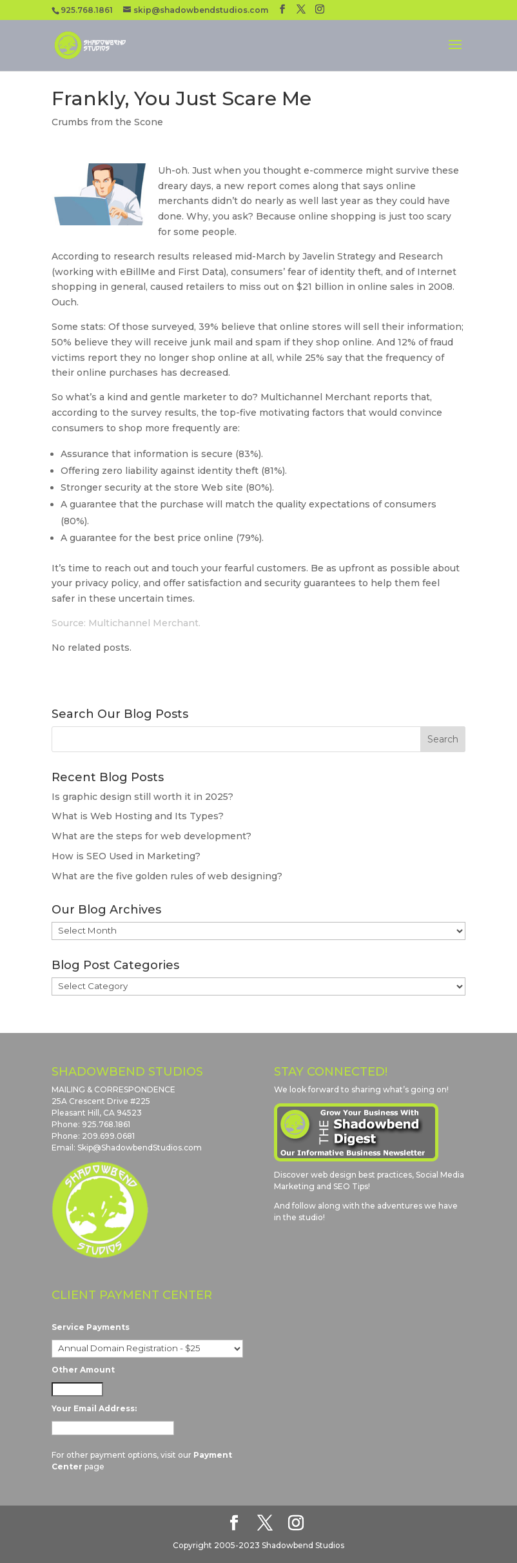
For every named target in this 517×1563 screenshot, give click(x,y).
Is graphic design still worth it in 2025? (142, 796)
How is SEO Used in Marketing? (126, 856)
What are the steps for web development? (151, 836)
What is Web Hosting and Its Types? (138, 816)
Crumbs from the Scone (107, 122)
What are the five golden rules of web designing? (167, 876)
